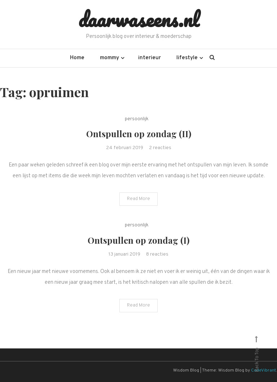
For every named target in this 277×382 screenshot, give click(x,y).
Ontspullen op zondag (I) (138, 240)
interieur (149, 58)
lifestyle (187, 58)
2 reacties (160, 148)
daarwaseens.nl (138, 19)
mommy (109, 58)
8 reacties (157, 254)
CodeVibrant (263, 370)
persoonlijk (137, 119)
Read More (138, 199)
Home (77, 58)
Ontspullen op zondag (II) (138, 133)
